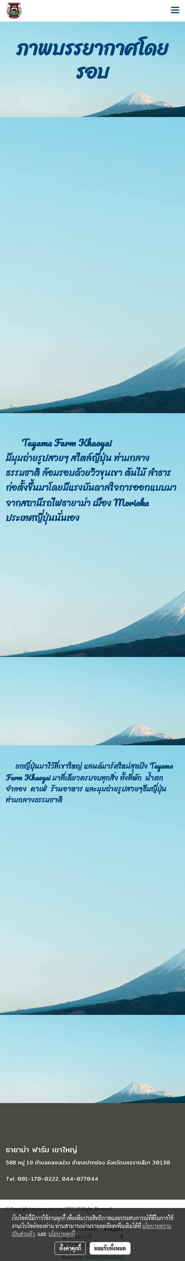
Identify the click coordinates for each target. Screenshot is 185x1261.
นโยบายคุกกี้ (61, 1233)
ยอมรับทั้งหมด (110, 1248)
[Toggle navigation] (175, 10)
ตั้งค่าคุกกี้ (70, 1248)
